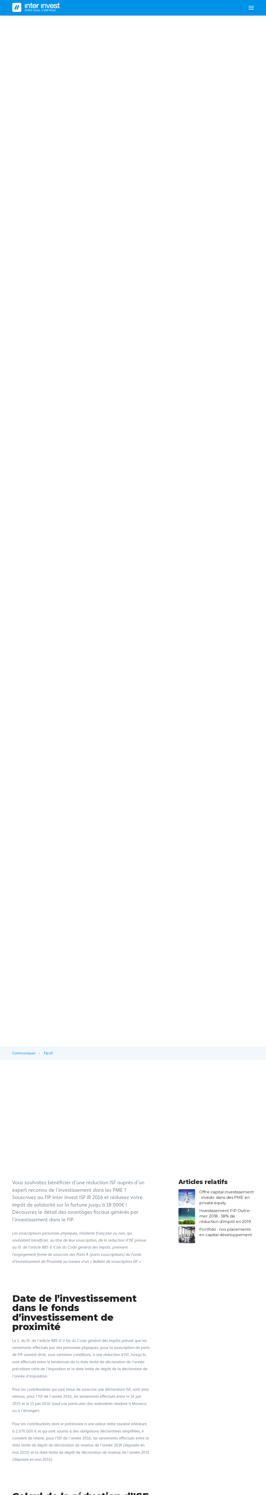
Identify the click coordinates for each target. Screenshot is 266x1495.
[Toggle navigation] (249, 7)
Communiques (23, 1053)
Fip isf (48, 1053)
